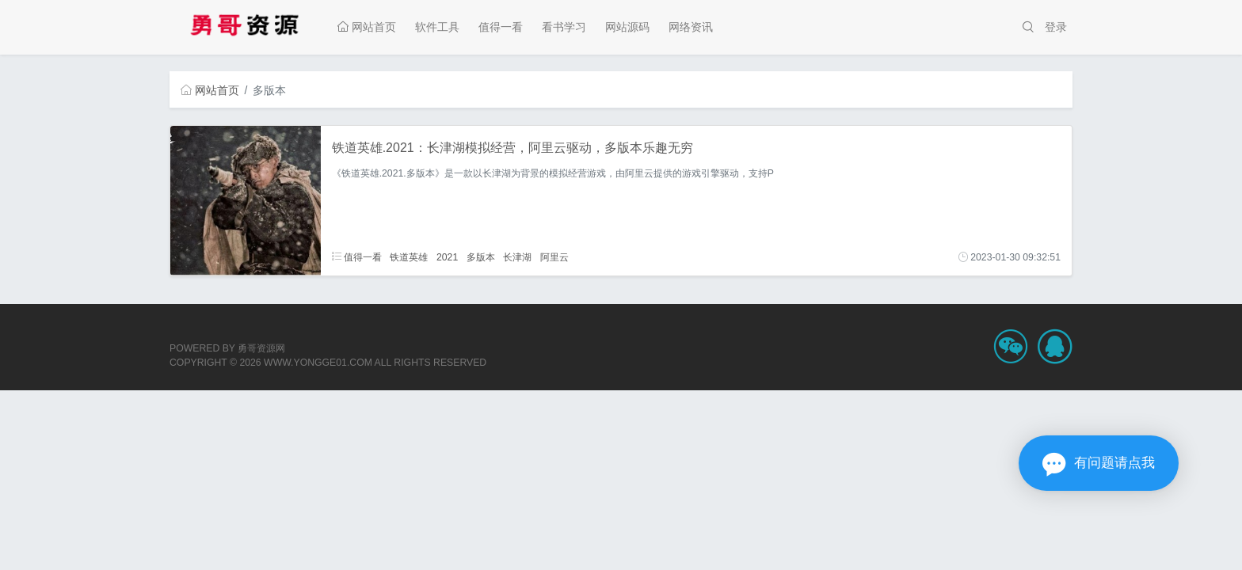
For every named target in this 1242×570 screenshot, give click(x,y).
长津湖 (517, 257)
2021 (447, 257)
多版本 (481, 257)
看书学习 (564, 27)
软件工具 (437, 27)
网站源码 (627, 27)
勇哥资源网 (261, 348)
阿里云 (554, 257)
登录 (1056, 27)
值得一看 (500, 27)
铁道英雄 (409, 257)
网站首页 (366, 27)
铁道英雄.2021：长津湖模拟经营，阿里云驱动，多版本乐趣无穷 (512, 147)
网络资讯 (691, 27)
